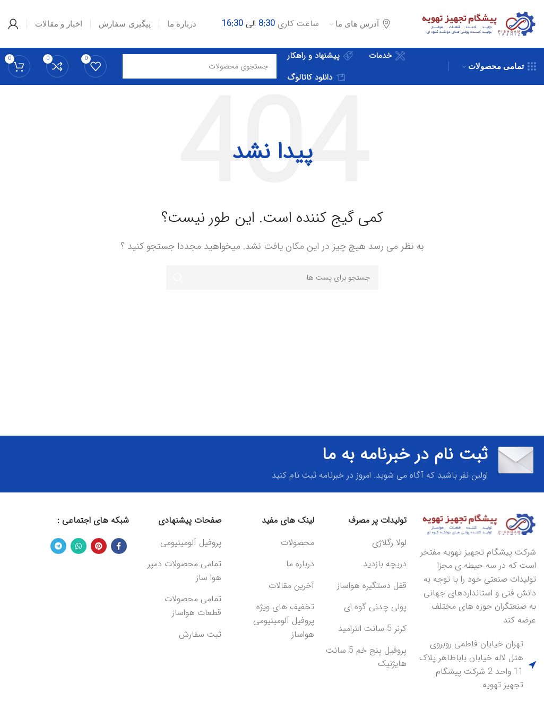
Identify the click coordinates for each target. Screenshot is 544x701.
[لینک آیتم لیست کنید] (366, 543)
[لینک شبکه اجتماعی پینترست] (99, 546)
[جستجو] (272, 277)
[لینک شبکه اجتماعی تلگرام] (58, 546)
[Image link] (476, 524)
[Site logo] (476, 23)
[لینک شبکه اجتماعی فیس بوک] (119, 546)
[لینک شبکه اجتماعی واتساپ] (79, 546)
